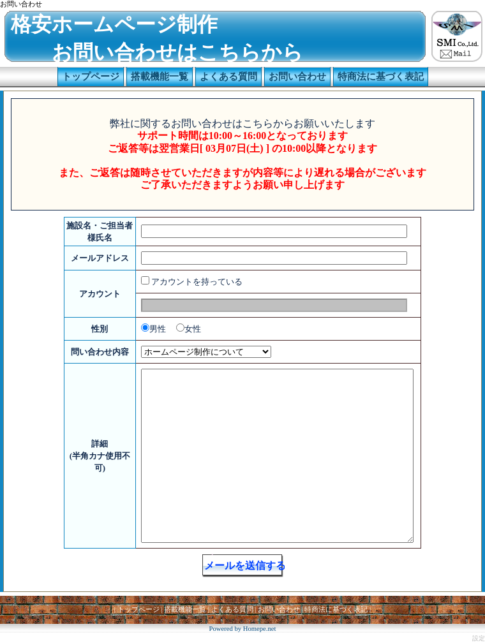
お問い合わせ (279, 609)
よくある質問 (232, 609)
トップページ (138, 609)
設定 (478, 638)
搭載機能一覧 (185, 609)
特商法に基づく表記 (336, 609)
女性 (192, 329)
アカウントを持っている (197, 281)
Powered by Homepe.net (242, 628)
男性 (157, 329)
